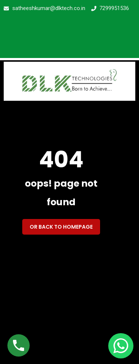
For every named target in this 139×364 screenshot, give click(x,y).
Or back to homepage (61, 227)
